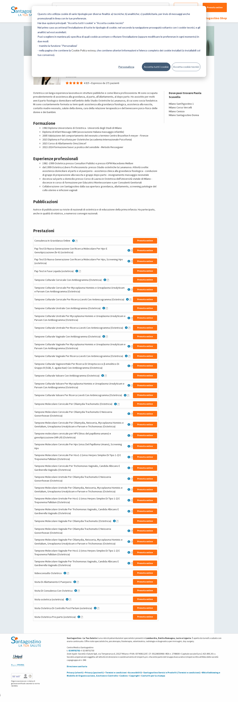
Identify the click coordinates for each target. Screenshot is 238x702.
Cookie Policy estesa (83, 50)
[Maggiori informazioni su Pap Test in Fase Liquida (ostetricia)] (80, 271)
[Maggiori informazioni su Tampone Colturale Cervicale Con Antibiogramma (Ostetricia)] (108, 279)
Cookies (123, 675)
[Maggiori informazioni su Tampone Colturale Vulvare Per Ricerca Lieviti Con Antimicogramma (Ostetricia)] (128, 395)
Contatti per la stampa (153, 675)
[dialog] (119, 41)
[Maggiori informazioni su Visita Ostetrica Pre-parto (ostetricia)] (82, 616)
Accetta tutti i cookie (156, 66)
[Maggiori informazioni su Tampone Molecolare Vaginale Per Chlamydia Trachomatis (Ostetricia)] (117, 521)
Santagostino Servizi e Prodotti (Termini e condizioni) (171, 672)
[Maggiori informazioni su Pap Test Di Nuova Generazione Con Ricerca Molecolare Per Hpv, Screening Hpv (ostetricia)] (132, 261)
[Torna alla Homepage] (25, 11)
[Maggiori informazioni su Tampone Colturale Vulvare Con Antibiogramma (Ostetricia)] (105, 375)
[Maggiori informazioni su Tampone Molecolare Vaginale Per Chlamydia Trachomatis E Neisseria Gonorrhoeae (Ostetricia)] (132, 530)
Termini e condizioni (116, 672)
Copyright (134, 675)
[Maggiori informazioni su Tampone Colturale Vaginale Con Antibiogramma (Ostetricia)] (107, 336)
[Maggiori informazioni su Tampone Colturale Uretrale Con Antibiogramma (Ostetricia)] (107, 308)
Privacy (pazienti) (94, 672)
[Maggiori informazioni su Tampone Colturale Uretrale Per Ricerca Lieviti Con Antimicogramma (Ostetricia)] (129, 327)
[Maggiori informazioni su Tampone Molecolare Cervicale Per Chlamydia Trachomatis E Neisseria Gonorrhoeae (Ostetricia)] (132, 413)
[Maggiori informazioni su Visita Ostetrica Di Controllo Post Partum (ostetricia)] (98, 608)
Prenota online (215, 7)
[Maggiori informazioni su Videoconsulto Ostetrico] (68, 573)
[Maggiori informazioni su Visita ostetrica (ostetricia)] (70, 599)
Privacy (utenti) (75, 672)
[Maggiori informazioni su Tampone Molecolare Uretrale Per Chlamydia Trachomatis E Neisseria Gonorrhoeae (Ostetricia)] (132, 478)
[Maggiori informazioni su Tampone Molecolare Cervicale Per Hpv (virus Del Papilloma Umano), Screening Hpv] (132, 446)
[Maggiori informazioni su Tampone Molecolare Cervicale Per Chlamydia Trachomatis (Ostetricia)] (118, 404)
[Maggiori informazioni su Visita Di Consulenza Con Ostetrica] (79, 590)
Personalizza (126, 66)
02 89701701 (74, 650)
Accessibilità (135, 672)
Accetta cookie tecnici (186, 66)
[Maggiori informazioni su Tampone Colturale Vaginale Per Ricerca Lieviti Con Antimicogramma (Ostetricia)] (129, 356)
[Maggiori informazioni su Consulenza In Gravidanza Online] (76, 240)
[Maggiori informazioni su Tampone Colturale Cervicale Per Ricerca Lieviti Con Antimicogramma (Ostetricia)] (130, 299)
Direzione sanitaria (77, 666)
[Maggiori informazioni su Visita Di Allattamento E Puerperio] (78, 581)
